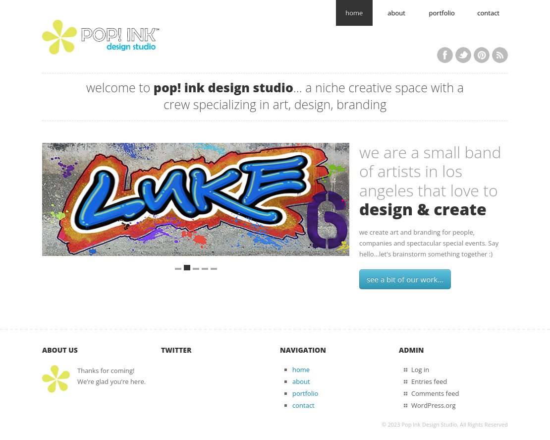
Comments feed (435, 393)
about (396, 12)
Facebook (445, 55)
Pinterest (482, 55)
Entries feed (429, 381)
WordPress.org (433, 405)
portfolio (442, 12)
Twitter (463, 55)
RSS (500, 55)
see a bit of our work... (405, 279)
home (354, 12)
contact (488, 12)
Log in (420, 369)
